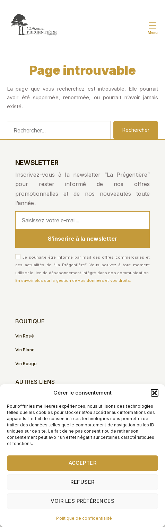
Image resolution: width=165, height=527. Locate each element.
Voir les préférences (83, 501)
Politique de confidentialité (84, 518)
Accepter (83, 463)
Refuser (82, 482)
